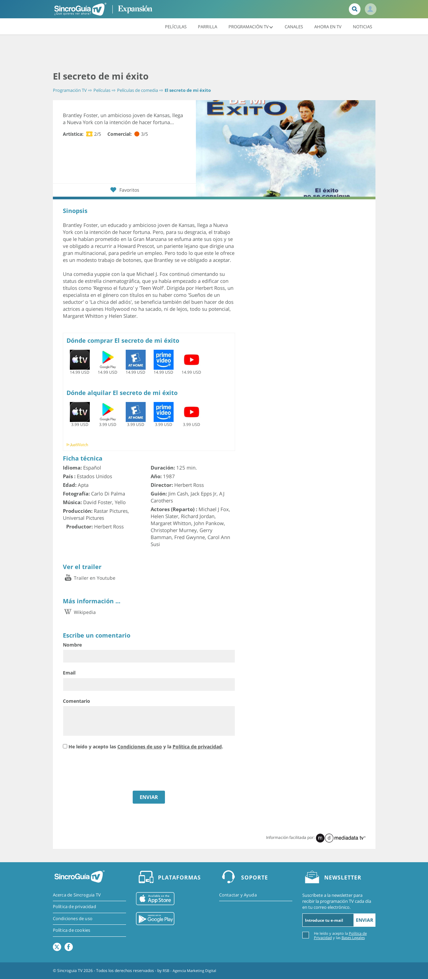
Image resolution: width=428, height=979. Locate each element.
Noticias (362, 26)
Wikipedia (79, 612)
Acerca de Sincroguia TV (77, 895)
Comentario (76, 701)
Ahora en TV (328, 26)
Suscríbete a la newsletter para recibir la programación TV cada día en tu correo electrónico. (336, 901)
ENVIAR (149, 797)
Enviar (364, 920)
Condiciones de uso (139, 746)
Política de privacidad (197, 746)
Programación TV (250, 26)
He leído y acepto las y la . (146, 746)
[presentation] (113, 771)
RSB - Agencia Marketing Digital (192, 970)
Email (69, 673)
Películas (176, 26)
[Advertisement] (214, 53)
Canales (294, 26)
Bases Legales (353, 937)
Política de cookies (71, 931)
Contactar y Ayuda (238, 895)
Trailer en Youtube (89, 578)
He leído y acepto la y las (340, 935)
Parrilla (207, 26)
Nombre (72, 645)
